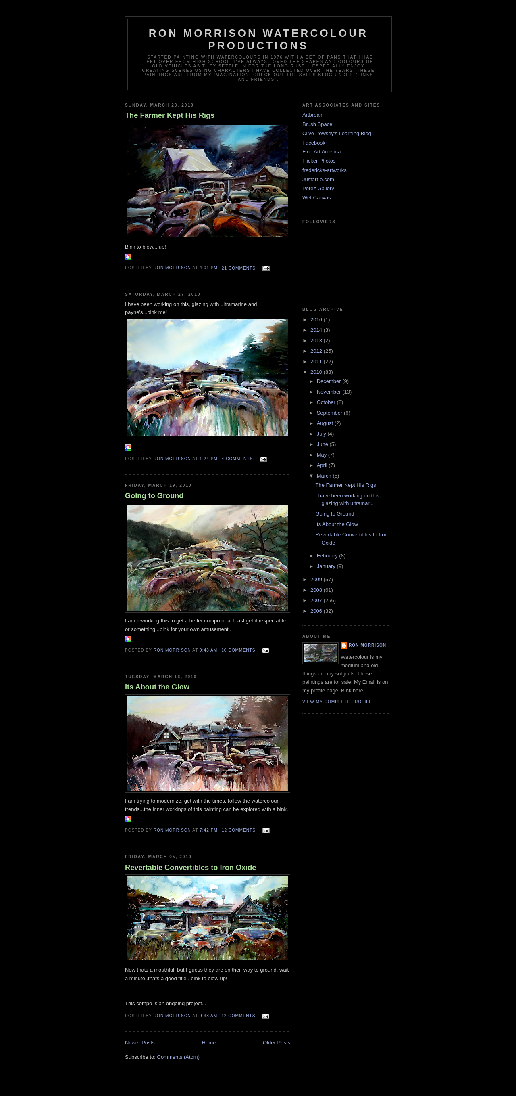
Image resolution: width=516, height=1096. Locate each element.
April (323, 465)
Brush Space (317, 124)
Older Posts (276, 1042)
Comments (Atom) (178, 1057)
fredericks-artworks (324, 170)
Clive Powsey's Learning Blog (336, 133)
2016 (317, 319)
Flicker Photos (318, 161)
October (327, 402)
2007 (317, 600)
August (326, 423)
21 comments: (240, 268)
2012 (317, 351)
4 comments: (239, 459)
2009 (317, 579)
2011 (317, 361)
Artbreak (312, 115)
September (330, 413)
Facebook (313, 143)
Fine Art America (321, 152)
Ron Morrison (367, 645)
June (323, 444)
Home (209, 1042)
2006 (317, 611)
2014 (317, 330)
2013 (317, 340)
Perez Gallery (318, 188)
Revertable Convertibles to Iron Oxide (190, 867)
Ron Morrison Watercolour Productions (258, 39)
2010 (317, 372)
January (327, 566)
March (325, 476)
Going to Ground (154, 496)
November (330, 392)
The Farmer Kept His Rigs (169, 115)
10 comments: (239, 650)
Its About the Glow (157, 687)
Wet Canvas (316, 198)
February (328, 556)
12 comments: (240, 830)
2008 (317, 590)
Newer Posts (140, 1042)
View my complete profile (337, 702)
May (322, 455)
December (330, 381)
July (322, 434)
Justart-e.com (318, 179)
